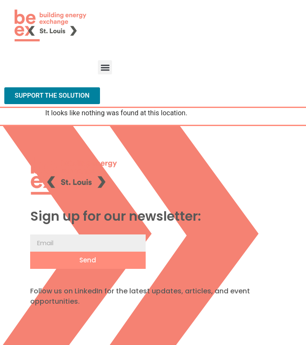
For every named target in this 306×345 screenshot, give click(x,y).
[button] (105, 67)
